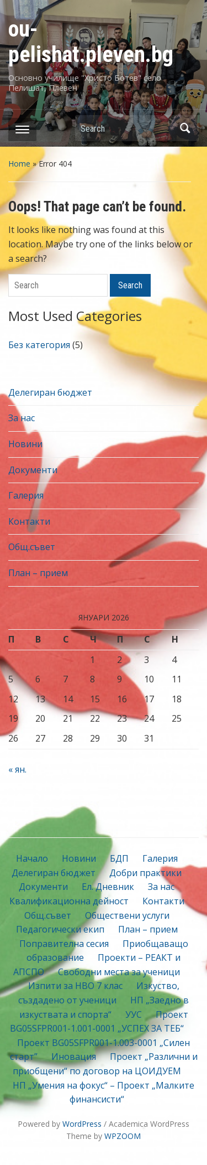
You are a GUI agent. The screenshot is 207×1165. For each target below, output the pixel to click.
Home (19, 163)
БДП (119, 858)
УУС (133, 1014)
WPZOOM (122, 1136)
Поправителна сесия (64, 944)
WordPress (82, 1124)
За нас (21, 418)
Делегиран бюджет (50, 392)
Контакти (29, 521)
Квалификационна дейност (69, 901)
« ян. (17, 769)
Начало (32, 858)
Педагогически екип (60, 929)
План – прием (38, 573)
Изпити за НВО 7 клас (75, 986)
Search (185, 128)
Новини (25, 444)
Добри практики (145, 873)
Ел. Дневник (108, 887)
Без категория (39, 345)
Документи (32, 470)
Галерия (26, 495)
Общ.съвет (31, 547)
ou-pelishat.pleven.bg (90, 42)
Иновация (73, 1056)
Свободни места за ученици (119, 972)
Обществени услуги (127, 915)
